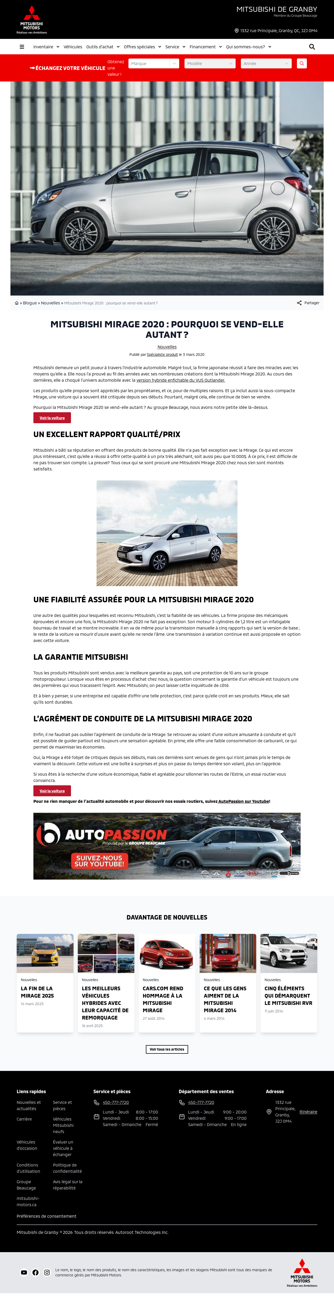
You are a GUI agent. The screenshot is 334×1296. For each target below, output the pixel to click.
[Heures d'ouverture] (307, 51)
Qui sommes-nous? (248, 48)
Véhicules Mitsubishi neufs (63, 1128)
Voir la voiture (52, 420)
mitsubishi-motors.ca (28, 1204)
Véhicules (73, 47)
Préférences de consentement (46, 1218)
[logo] (32, 19)
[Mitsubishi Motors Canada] (302, 1275)
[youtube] (24, 1275)
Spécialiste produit (162, 357)
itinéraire (308, 1114)
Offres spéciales (142, 48)
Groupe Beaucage (26, 1187)
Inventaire (46, 48)
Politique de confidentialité (67, 1170)
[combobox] (131, 66)
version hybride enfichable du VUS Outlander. (180, 382)
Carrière (24, 1121)
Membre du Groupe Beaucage (295, 15)
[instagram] (47, 1275)
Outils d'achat (103, 48)
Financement (206, 48)
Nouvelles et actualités (29, 1108)
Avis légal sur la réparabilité (67, 1187)
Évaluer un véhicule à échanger (63, 1151)
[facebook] (35, 1275)
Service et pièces (62, 1108)
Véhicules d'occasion (27, 1147)
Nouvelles (50, 305)
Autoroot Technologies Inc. (141, 1235)
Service (175, 48)
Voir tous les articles (167, 1052)
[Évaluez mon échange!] (302, 66)
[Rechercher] (281, 48)
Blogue (30, 305)
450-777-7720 (305, 44)
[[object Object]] (307, 306)
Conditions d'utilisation (28, 1170)
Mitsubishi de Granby (276, 8)
